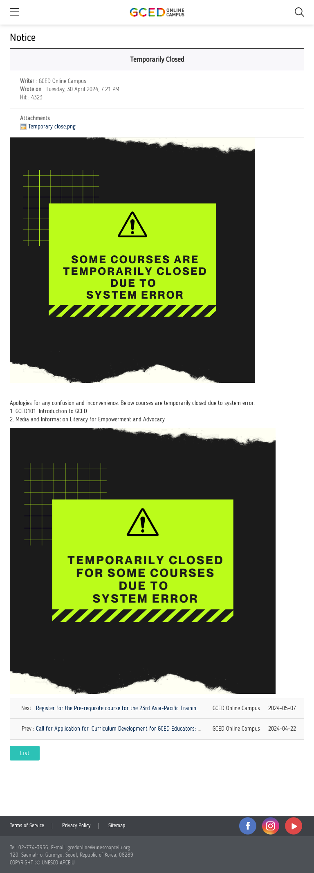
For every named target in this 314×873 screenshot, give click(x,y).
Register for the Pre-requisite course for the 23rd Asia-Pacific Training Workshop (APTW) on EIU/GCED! (154, 708)
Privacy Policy (76, 825)
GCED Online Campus (157, 12)
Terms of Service (27, 825)
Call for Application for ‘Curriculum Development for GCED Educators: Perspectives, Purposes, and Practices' (160, 729)
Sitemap (116, 825)
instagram (270, 826)
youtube (293, 826)
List (24, 753)
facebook (247, 826)
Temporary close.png (52, 127)
